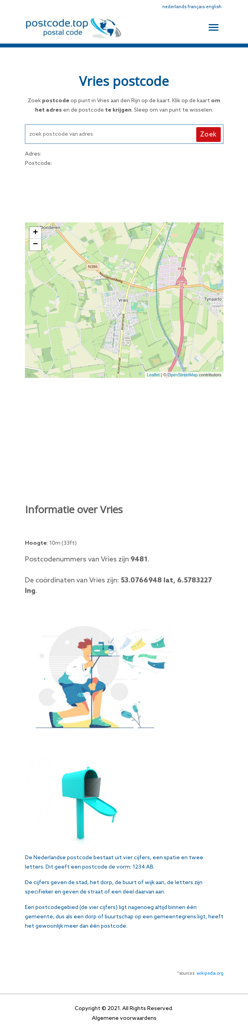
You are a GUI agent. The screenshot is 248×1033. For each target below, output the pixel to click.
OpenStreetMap (182, 374)
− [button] (35, 244)
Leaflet (153, 374)
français (196, 7)
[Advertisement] (124, 193)
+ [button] (35, 233)
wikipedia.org (210, 973)
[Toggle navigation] (213, 26)
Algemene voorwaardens (124, 1018)
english (214, 7)
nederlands (174, 7)
